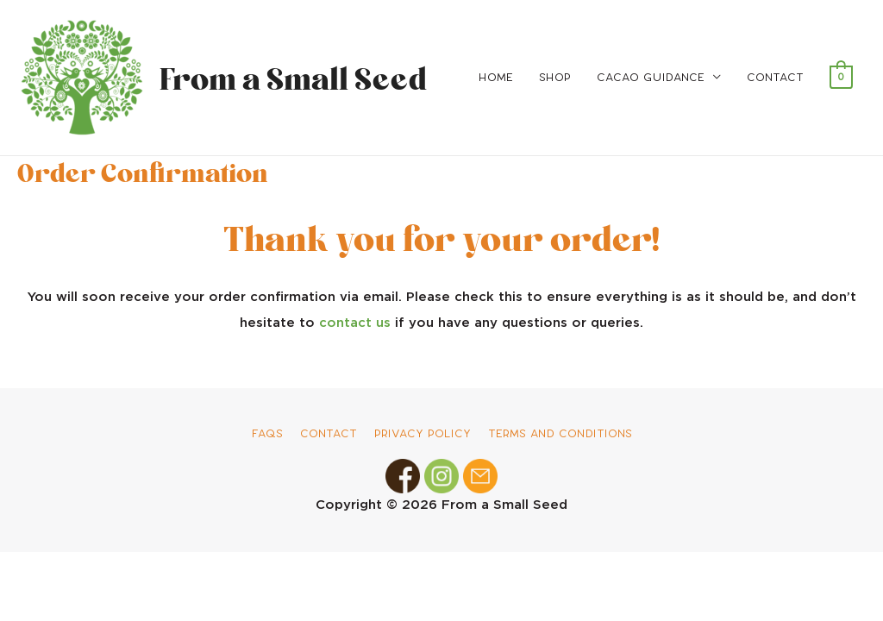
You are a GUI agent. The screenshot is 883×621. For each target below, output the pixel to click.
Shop (555, 77)
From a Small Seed (289, 77)
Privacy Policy (422, 433)
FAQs (267, 433)
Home (496, 77)
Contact (775, 77)
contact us (355, 323)
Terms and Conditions (560, 433)
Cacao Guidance (651, 77)
